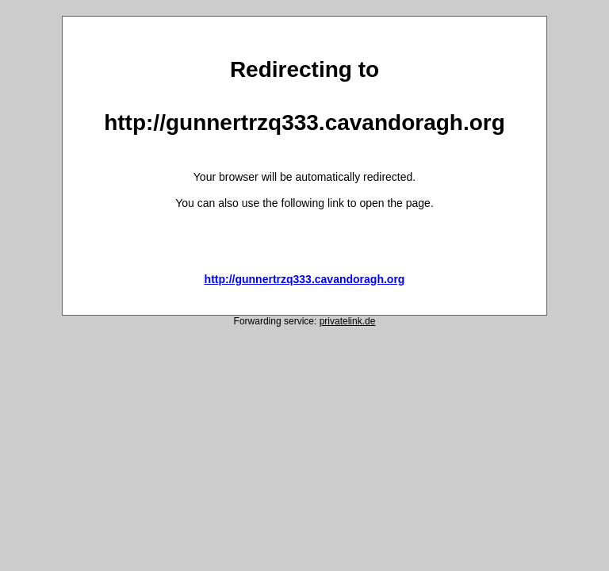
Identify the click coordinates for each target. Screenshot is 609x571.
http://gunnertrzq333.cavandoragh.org (305, 279)
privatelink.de (348, 321)
